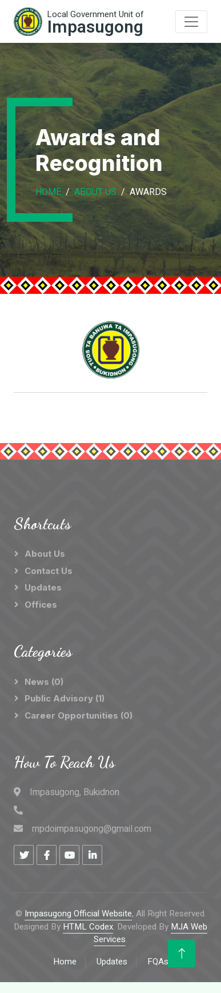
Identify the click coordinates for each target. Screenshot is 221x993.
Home (48, 192)
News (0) (44, 681)
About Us (95, 192)
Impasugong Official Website (78, 913)
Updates (43, 587)
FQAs (157, 961)
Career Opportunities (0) (78, 715)
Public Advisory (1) (65, 698)
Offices (41, 604)
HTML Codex (88, 926)
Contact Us (49, 570)
